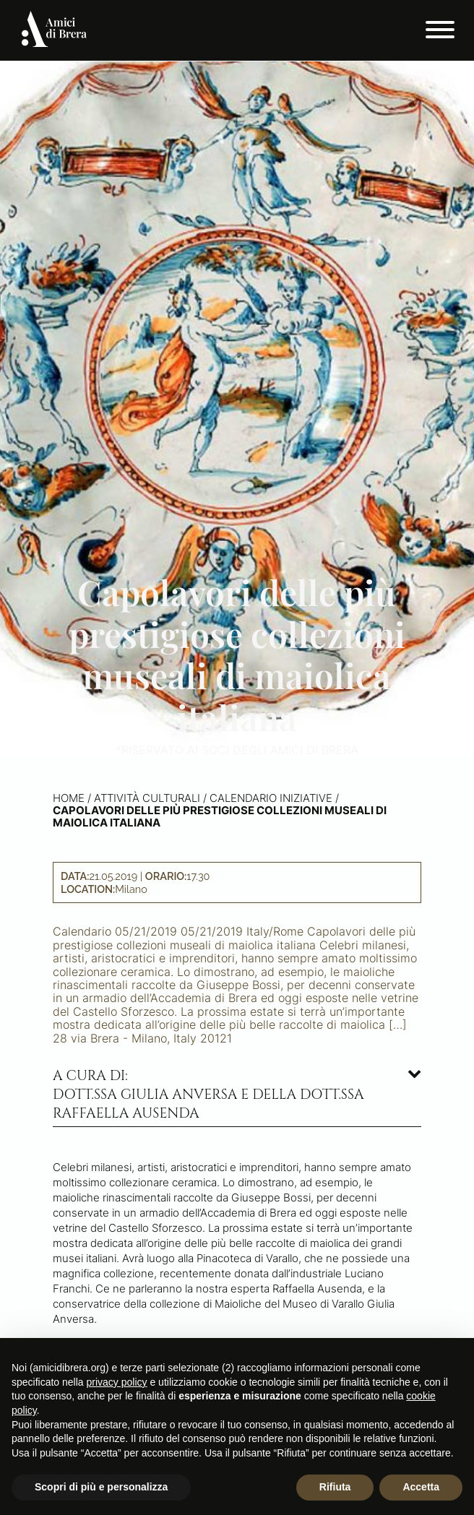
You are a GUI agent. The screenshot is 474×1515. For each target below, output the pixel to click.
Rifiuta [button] (335, 1487)
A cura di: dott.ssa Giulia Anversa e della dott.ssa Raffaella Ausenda (208, 1094)
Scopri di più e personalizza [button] (101, 1487)
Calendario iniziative (271, 798)
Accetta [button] (420, 1487)
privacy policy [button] (117, 1382)
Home (69, 798)
